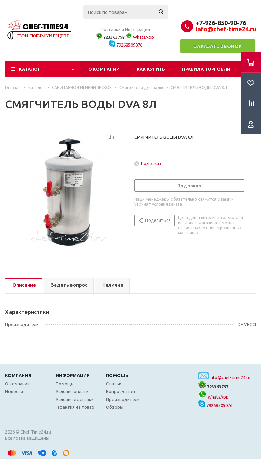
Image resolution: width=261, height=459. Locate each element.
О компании (104, 69)
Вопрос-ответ (121, 391)
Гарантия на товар (75, 407)
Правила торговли (206, 69)
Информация (73, 375)
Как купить (151, 69)
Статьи (113, 383)
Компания (18, 375)
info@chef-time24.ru (230, 377)
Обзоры (114, 407)
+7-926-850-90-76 (221, 23)
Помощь (117, 375)
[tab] (23, 286)
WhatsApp (140, 37)
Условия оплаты (73, 391)
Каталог (29, 69)
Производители (123, 399)
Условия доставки (75, 399)
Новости (14, 391)
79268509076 (125, 44)
